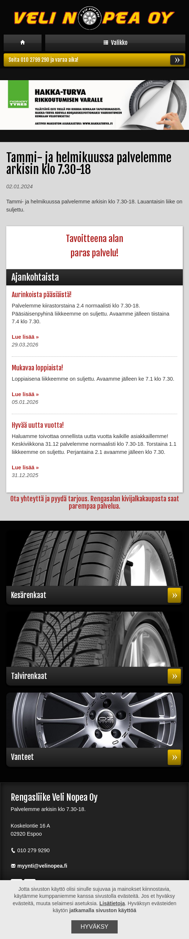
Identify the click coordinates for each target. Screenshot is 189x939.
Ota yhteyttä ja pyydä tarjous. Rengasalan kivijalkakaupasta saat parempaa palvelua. (94, 502)
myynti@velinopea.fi (39, 866)
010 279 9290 (30, 851)
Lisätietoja (112, 903)
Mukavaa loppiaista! (37, 368)
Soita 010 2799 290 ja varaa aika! (95, 60)
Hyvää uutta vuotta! (38, 426)
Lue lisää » (25, 337)
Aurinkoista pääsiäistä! (42, 295)
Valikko (115, 42)
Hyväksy (94, 927)
